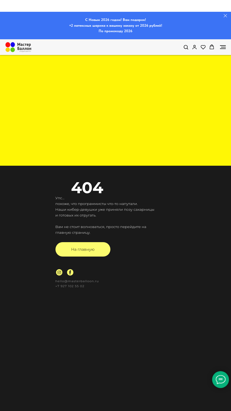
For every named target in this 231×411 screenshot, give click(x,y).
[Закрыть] (225, 16)
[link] (194, 47)
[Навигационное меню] (223, 47)
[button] (185, 47)
